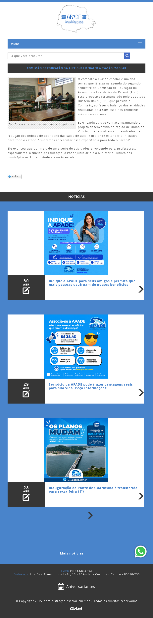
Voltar (16, 176)
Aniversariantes (80, 586)
